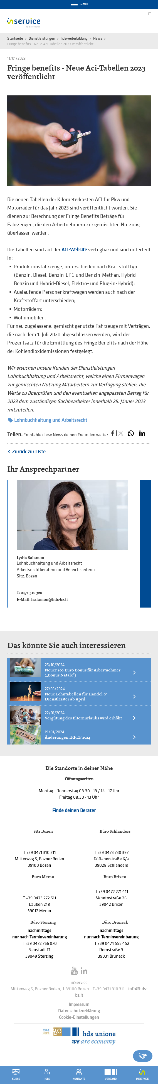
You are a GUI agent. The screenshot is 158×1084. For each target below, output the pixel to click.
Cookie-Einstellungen (79, 1017)
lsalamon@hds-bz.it (49, 599)
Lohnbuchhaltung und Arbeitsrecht (47, 420)
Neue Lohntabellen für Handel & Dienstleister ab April (90, 697)
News (97, 38)
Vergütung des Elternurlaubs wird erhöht (90, 718)
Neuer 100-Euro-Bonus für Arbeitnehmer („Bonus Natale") (90, 673)
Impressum (79, 1004)
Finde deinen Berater (74, 810)
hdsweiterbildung (74, 38)
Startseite (15, 38)
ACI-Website (74, 250)
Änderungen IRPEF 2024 (90, 737)
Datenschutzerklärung (79, 1011)
